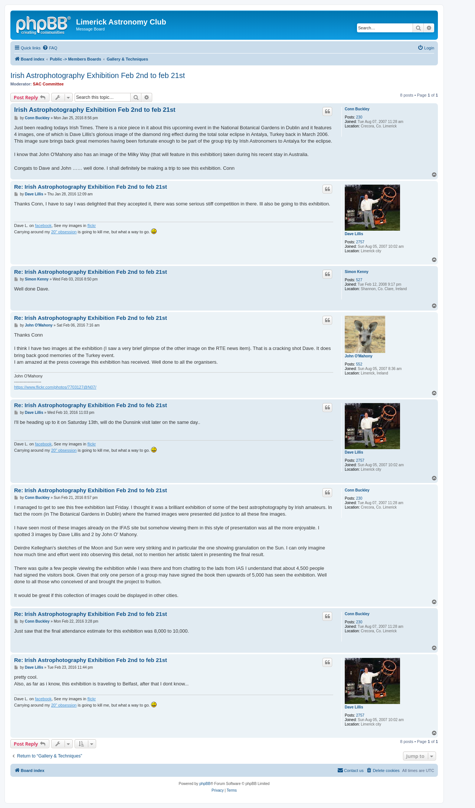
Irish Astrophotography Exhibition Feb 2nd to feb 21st (97, 75)
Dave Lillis (354, 234)
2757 (360, 242)
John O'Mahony (359, 356)
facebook (43, 225)
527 (359, 280)
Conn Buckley (357, 109)
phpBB (204, 784)
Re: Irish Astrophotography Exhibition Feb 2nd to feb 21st (90, 187)
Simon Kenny (356, 272)
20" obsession (64, 232)
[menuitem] (49, 47)
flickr (92, 225)
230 (359, 117)
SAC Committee (48, 84)
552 (359, 364)
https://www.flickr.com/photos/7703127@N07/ (55, 387)
